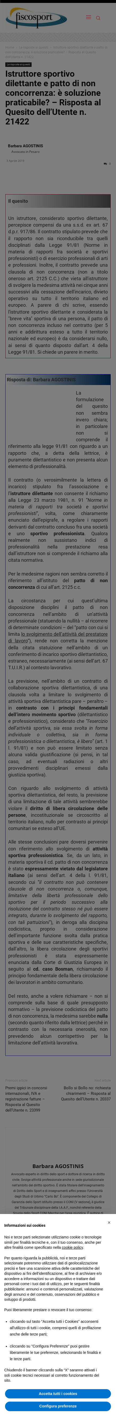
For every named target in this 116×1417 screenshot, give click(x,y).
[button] (109, 1222)
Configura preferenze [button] (58, 1406)
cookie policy (72, 1247)
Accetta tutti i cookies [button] (58, 1394)
